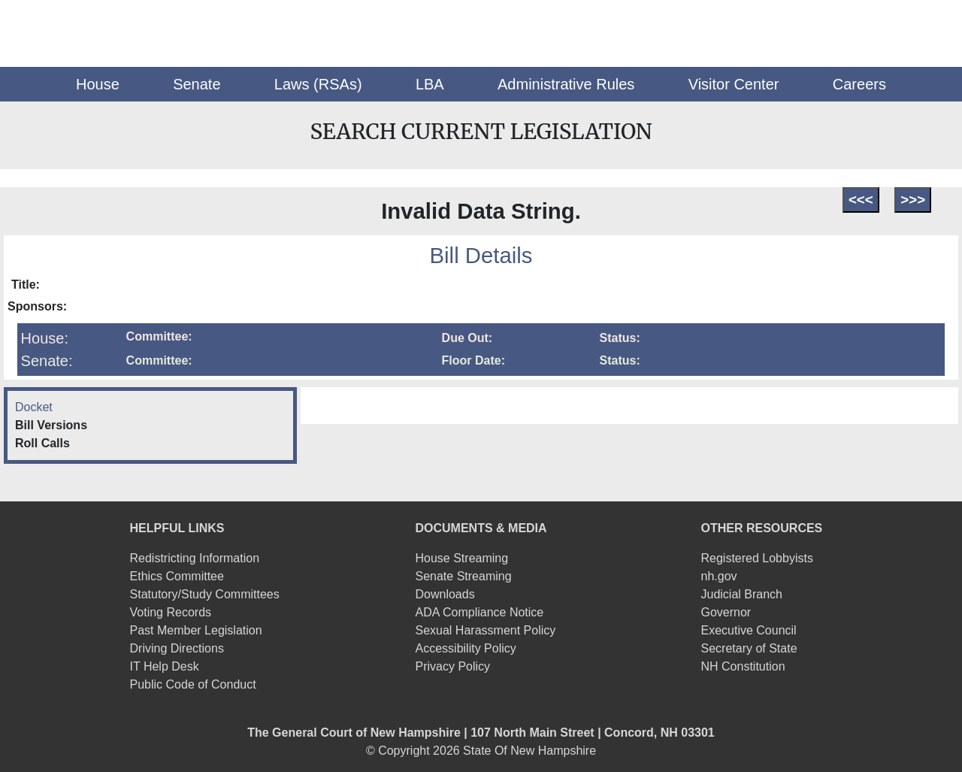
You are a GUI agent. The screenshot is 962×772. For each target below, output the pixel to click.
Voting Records (171, 612)
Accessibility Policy (466, 648)
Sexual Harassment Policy (486, 630)
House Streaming (462, 558)
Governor (725, 612)
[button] (98, 84)
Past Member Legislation (196, 630)
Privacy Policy (453, 666)
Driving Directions (177, 648)
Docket (34, 407)
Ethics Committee (177, 576)
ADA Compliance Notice (480, 612)
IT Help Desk (164, 666)
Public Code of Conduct (193, 684)
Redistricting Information (195, 558)
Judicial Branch (741, 594)
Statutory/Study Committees (205, 594)
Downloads (445, 594)
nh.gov (718, 576)
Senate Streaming (464, 576)
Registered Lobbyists (756, 558)
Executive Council (748, 630)
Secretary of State (748, 648)
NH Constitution (742, 666)
